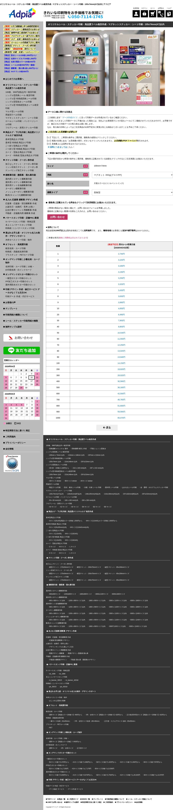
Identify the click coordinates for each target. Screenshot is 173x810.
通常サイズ (53, 748)
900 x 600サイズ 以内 (57, 600)
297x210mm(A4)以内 (149, 494)
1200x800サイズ (70, 594)
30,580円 (121, 381)
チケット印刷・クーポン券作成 (19, 160)
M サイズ (62, 547)
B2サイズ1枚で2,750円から (106, 775)
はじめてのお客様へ (14, 79)
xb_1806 (62, 674)
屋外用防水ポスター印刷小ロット (20, 285)
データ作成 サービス (75, 789)
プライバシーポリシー (15, 443)
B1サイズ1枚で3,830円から (59, 775)
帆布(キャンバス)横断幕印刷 (18, 195)
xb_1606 (52, 674)
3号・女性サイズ (67, 748)
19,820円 (121, 369)
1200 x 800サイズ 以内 (77, 600)
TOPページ (51, 799)
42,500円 (121, 393)
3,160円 (121, 266)
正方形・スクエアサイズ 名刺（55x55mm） (120, 721)
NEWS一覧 (86, 799)
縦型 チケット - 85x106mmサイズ (117, 567)
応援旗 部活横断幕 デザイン (59, 640)
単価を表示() (68, 238)
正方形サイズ (82, 748)
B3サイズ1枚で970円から (153, 762)
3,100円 (121, 260)
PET (50, 728)
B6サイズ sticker (71, 481)
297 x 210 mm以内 (97, 468)
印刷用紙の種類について (16, 315)
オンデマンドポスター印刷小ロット (21, 274)
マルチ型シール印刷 (14, 111)
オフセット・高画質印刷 (16, 244)
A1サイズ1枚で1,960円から (83, 762)
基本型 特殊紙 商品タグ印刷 (18, 142)
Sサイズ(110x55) (55, 534)
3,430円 (121, 290)
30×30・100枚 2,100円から (59, 468)
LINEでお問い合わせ (54, 802)
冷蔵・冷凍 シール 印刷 (92, 487)
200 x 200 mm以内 (88, 500)
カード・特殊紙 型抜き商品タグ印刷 (21, 155)
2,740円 (121, 254)
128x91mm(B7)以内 (74, 494)
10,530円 (121, 333)
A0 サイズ (75, 507)
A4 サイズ (52, 507)
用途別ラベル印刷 (13, 115)
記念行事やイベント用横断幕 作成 (20, 210)
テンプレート (11, 308)
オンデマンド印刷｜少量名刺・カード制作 (22, 261)
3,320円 (121, 284)
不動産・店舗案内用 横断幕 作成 (20, 213)
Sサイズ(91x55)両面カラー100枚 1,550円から (65, 521)
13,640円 (121, 357)
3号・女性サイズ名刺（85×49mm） (88, 721)
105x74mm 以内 (55, 462)
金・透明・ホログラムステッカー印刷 (154, 487)
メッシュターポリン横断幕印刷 (19, 192)
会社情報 (9, 449)
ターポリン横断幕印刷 (15, 188)
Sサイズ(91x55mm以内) (58, 527)
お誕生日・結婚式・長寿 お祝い (19, 207)
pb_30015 (52, 687)
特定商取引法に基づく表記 (17, 430)
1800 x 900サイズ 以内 (97, 600)
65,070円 (121, 418)
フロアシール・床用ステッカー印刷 (21, 127)
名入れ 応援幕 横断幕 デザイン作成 (21, 199)
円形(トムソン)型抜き (98, 449)
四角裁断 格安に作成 (79, 449)
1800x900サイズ (86, 594)
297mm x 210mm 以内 (96, 455)
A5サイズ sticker (87, 481)
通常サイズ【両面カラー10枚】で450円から (65, 742)
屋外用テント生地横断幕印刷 (18, 185)
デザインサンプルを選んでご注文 (61, 647)
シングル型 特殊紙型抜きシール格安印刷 (21, 106)
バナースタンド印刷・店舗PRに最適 (22, 218)
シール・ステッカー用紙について (140, 799)
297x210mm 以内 (87, 462)
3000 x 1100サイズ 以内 (118, 600)
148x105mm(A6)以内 (93, 494)
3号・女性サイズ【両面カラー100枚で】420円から (104, 715)
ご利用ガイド (73, 799)
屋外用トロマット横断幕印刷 (18, 182)
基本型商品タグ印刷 (14, 139)
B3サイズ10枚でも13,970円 (154, 775)
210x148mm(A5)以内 (111, 494)
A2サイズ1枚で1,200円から (130, 762)
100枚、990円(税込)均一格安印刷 (20, 92)
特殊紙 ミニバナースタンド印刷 (19, 228)
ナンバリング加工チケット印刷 (19, 170)
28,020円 (121, 375)
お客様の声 (10, 302)
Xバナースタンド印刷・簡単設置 (20, 221)
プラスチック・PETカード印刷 (19, 255)
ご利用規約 (10, 436)
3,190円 (121, 272)
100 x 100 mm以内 (71, 500)
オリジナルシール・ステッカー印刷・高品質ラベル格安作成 (22, 86)
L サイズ (73, 547)
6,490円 (121, 315)
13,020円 (121, 351)
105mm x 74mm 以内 (56, 455)
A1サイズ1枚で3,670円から (83, 775)
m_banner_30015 (55, 680)
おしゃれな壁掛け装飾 (57, 701)
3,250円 (121, 278)
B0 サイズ (108, 507)
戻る (107, 427)
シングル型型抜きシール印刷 (18, 102)
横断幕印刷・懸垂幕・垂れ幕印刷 (20, 175)
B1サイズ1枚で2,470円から (59, 762)
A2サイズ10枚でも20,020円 (130, 775)
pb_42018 (63, 687)
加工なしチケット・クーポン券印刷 (21, 164)
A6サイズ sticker (55, 481)
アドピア (55, 807)
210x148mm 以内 (71, 462)
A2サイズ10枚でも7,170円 (81, 769)
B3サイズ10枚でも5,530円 (104, 769)
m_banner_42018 (72, 680)
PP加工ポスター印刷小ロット (19, 281)
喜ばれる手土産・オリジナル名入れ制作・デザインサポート (22, 234)
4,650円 (121, 308)
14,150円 (121, 363)
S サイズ (52, 547)
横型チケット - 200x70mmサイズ (89, 567)
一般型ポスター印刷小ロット (18, 278)
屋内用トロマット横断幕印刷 (18, 179)
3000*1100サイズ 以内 (117, 626)
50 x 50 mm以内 (55, 500)
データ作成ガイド (70, 117)
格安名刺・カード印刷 (15, 248)
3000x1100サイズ (101, 594)
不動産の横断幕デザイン (58, 660)
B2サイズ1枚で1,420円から (106, 762)
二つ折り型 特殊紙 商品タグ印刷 (20, 149)
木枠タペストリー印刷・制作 (18, 240)
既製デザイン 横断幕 (56, 653)
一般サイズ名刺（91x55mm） (60, 721)
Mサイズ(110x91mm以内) (79, 527)
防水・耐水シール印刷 (72, 487)
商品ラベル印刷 (55, 487)
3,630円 (121, 296)
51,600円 (121, 406)
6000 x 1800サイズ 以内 (139, 600)
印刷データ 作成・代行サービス (19, 296)
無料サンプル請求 (13, 327)
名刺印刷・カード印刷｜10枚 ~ (19, 266)
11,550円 (121, 339)
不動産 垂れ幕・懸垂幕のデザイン (83, 660)
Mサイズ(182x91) (71, 534)
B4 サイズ (85, 507)
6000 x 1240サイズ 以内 (139, 613)
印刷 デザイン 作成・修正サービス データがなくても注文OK (22, 291)
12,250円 (121, 345)
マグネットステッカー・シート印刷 (21, 118)
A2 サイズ (63, 507)
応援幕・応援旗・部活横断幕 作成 (20, 203)
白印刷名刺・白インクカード (18, 270)
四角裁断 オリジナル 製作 (58, 449)
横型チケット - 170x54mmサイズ (61, 567)
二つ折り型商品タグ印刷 (16, 146)
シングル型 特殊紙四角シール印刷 (20, 98)
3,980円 (121, 302)
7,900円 (121, 320)
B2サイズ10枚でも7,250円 (58, 769)
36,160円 (121, 387)
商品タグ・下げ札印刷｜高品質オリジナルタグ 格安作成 (22, 134)
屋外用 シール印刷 (112, 487)
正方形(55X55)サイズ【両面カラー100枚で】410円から (147, 715)
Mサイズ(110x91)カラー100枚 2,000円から (101, 521)
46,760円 (121, 400)
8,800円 (121, 327)
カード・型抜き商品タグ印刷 (18, 152)
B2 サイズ (96, 507)
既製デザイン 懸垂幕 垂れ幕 (78, 653)
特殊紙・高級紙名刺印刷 (16, 251)
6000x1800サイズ (118, 594)
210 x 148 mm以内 (79, 468)
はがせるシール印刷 (129, 487)
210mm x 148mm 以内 (76, 455)
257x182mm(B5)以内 (130, 494)
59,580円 (121, 412)
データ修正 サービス (57, 789)
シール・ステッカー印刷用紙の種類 (21, 321)
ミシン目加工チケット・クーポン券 (21, 167)
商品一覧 (62, 799)
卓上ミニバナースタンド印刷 (18, 225)
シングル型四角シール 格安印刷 (19, 95)
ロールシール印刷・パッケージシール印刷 (21, 122)
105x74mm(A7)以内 (56, 494)
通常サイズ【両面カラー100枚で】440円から (65, 715)
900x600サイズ (54, 594)
